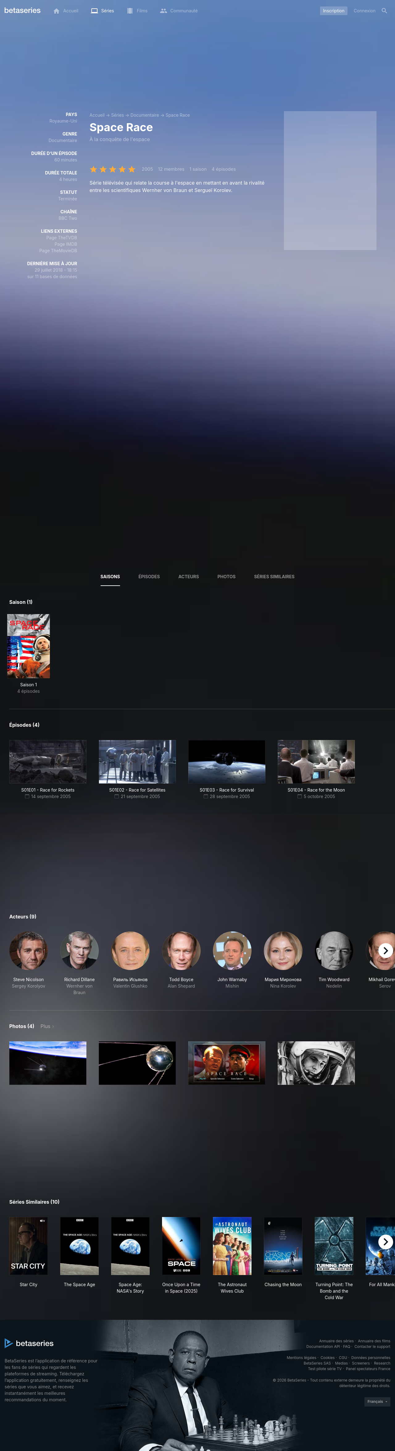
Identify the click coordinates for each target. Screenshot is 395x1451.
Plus (45, 1026)
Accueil (97, 115)
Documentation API (323, 1346)
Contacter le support (372, 1346)
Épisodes (149, 576)
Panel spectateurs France (368, 1368)
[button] (28, 963)
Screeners (361, 1363)
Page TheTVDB (61, 237)
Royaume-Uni (63, 120)
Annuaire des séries (336, 1341)
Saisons (110, 576)
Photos (227, 576)
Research (382, 1363)
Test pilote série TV (325, 1368)
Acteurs (188, 576)
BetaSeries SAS (317, 1363)
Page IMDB (66, 244)
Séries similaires (274, 576)
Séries (117, 115)
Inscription (333, 10)
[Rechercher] (384, 11)
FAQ (346, 1346)
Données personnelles (370, 1357)
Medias (341, 1363)
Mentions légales (301, 1357)
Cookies (328, 1357)
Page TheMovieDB (58, 250)
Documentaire (145, 115)
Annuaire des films (374, 1341)
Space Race (178, 115)
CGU (343, 1357)
